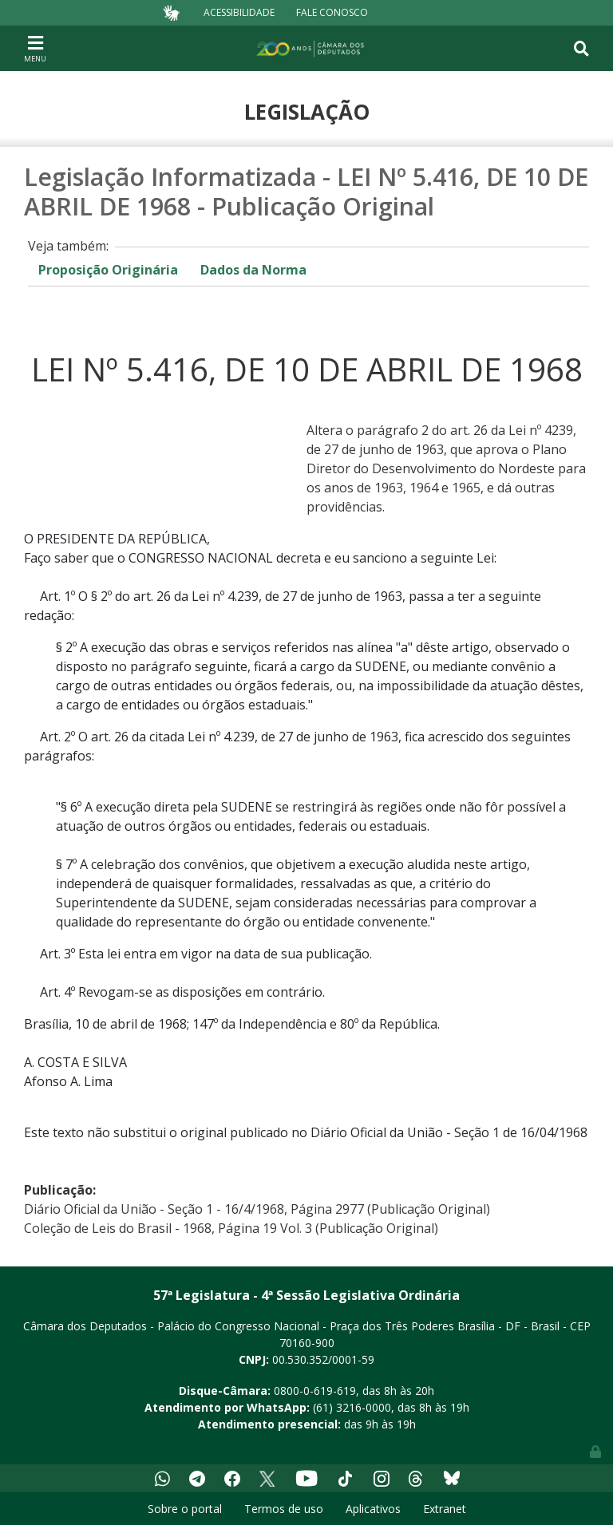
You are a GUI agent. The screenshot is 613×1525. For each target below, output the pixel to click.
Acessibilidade (239, 12)
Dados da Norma (253, 270)
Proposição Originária (108, 270)
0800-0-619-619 (315, 1390)
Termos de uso (283, 1508)
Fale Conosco (332, 12)
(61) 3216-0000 (352, 1407)
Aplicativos (373, 1508)
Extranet (444, 1508)
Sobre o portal (185, 1508)
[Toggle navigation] (35, 47)
